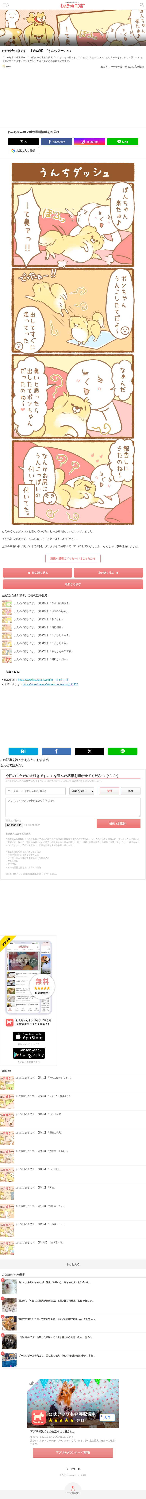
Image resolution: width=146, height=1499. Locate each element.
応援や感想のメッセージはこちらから (73, 558)
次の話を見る (106, 572)
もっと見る (73, 1264)
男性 (130, 791)
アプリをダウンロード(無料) (73, 1452)
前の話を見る (40, 572)
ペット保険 (81, 1475)
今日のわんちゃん (67, 1475)
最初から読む (73, 584)
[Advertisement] (73, 95)
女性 (109, 791)
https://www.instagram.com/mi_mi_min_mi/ (43, 679)
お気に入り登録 (136, 66)
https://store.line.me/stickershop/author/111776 (50, 684)
